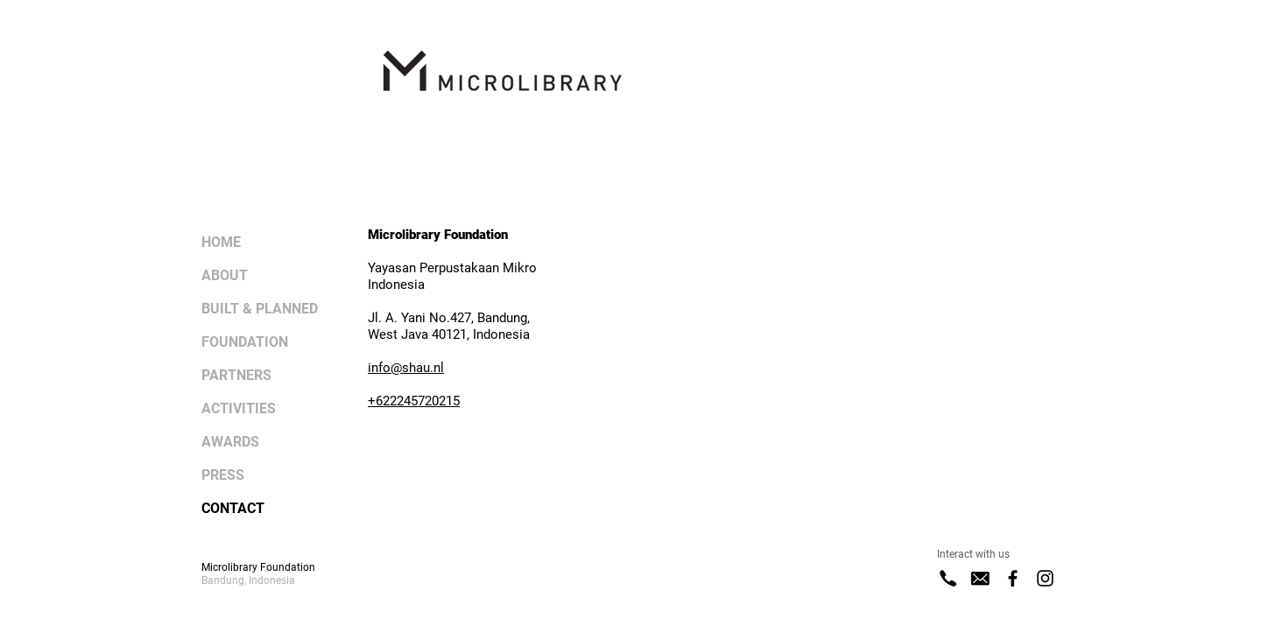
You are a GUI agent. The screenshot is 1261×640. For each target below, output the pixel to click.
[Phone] (948, 578)
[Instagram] (1045, 578)
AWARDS (230, 441)
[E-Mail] (980, 578)
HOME (221, 242)
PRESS (222, 475)
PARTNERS (236, 375)
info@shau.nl (406, 368)
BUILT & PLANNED (259, 308)
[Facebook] (1013, 578)
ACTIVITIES (238, 408)
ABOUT (224, 275)
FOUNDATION (244, 342)
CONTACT (232, 508)
